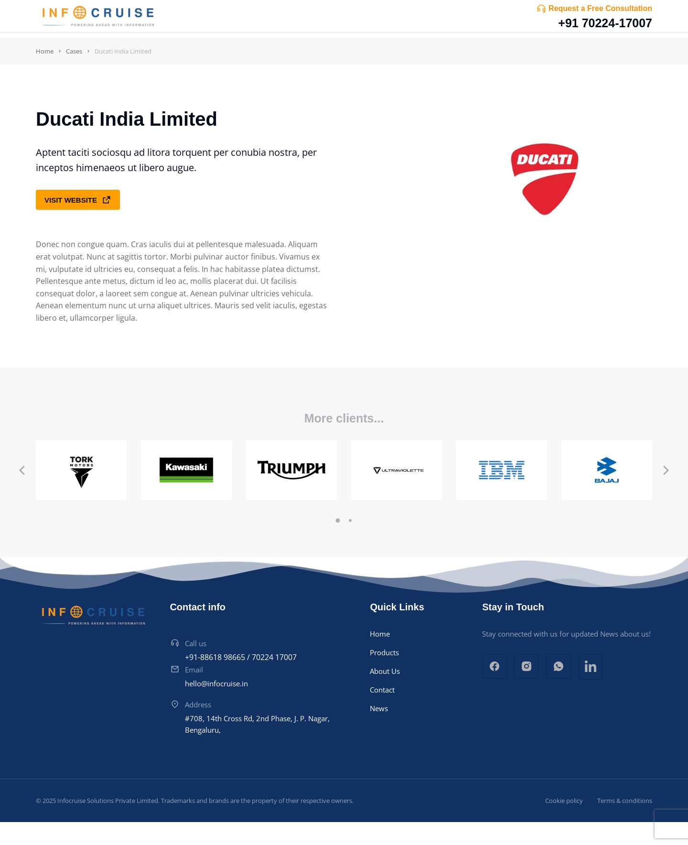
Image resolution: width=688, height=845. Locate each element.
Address (198, 727)
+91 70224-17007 (605, 23)
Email (194, 692)
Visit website (77, 223)
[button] (337, 543)
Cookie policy (564, 823)
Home (45, 74)
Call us (195, 666)
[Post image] (81, 493)
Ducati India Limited (123, 74)
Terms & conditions (624, 823)
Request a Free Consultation (600, 8)
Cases (74, 74)
